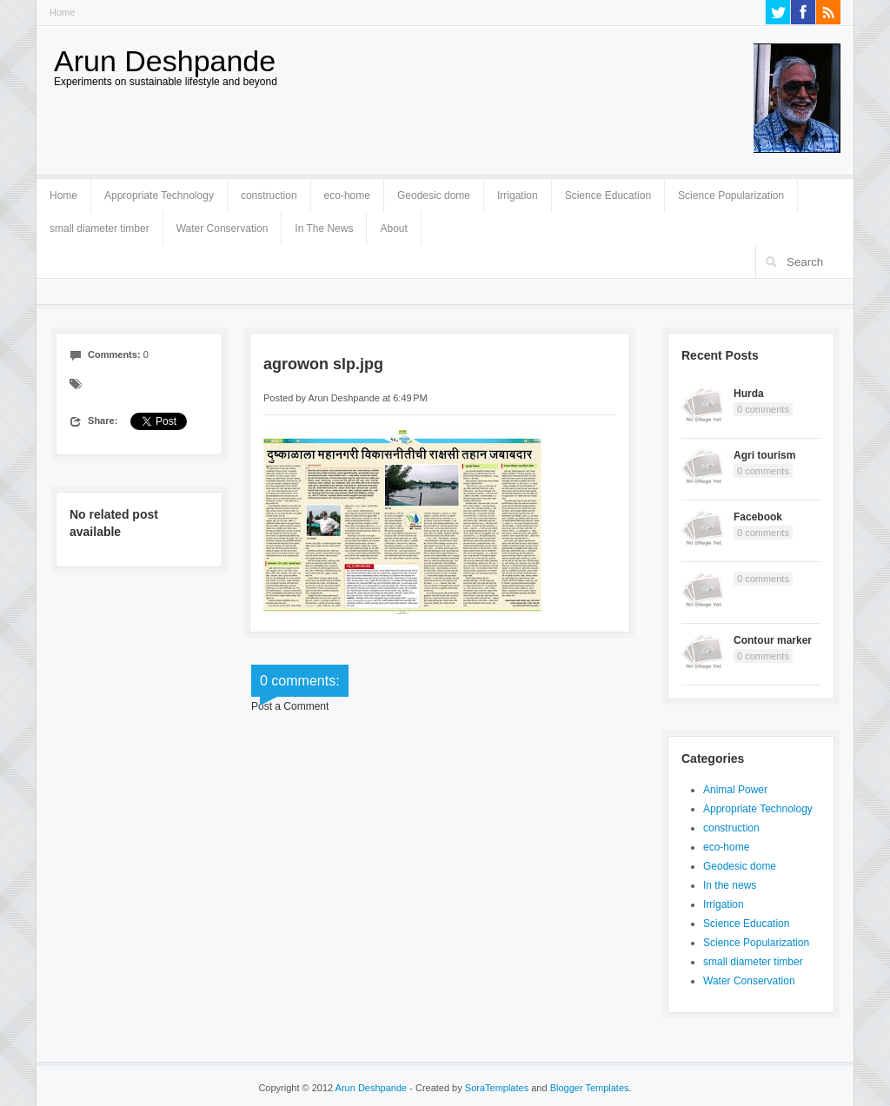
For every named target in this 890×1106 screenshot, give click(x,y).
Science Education (608, 195)
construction (269, 195)
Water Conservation (222, 228)
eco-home (347, 195)
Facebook (758, 517)
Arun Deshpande (165, 60)
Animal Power (735, 790)
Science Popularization (731, 195)
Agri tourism (764, 455)
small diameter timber (99, 228)
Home (62, 12)
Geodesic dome (433, 195)
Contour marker (773, 640)
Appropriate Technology (159, 195)
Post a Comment (290, 706)
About (393, 228)
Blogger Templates (589, 1088)
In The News (324, 228)
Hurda (749, 393)
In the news (729, 885)
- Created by (467, 1088)
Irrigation (517, 195)
